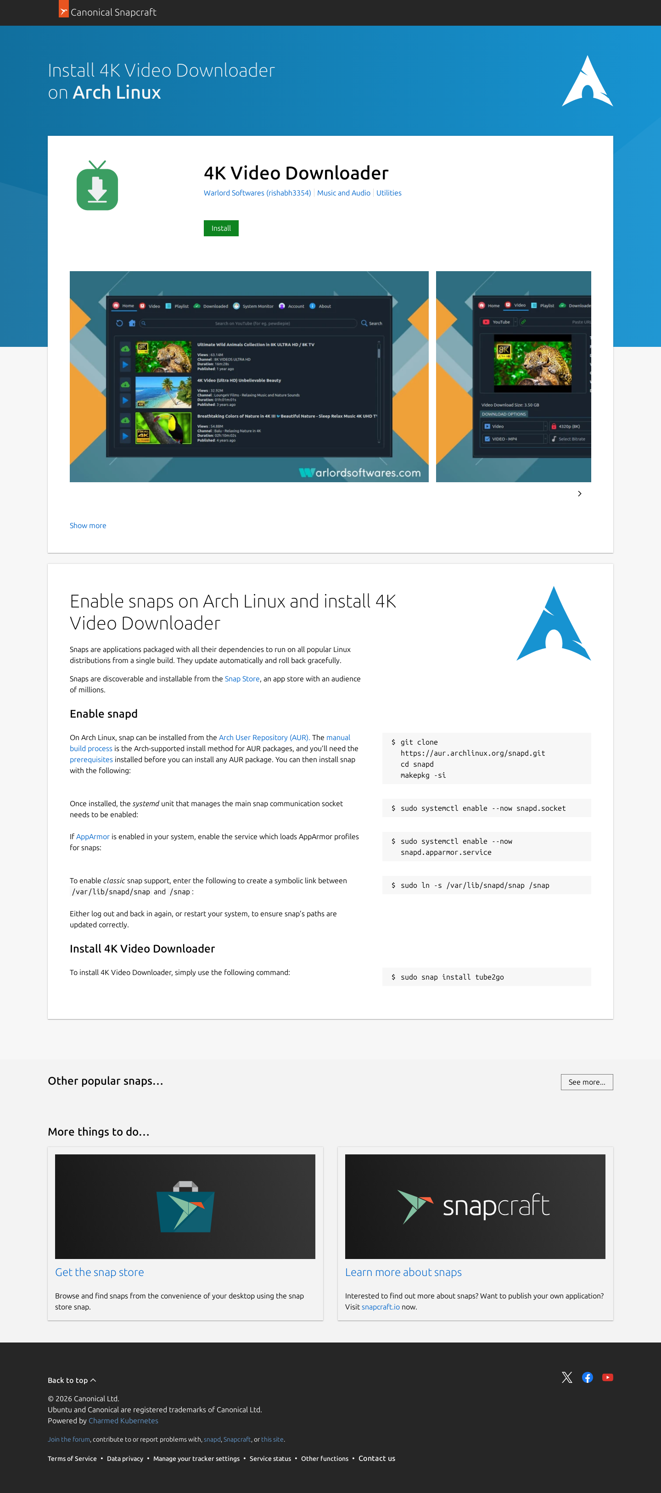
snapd (212, 1439)
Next (579, 493)
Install (221, 228)
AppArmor (93, 836)
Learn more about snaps (403, 1272)
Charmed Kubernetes (123, 1420)
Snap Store (242, 678)
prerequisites (91, 759)
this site (272, 1439)
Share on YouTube (607, 1377)
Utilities (389, 193)
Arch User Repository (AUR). (264, 737)
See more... (587, 1082)
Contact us (377, 1458)
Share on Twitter (567, 1377)
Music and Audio (343, 193)
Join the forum (69, 1439)
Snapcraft (237, 1439)
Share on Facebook (587, 1377)
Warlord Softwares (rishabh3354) (258, 193)
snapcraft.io (381, 1307)
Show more (88, 525)
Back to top (72, 1380)
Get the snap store (99, 1272)
